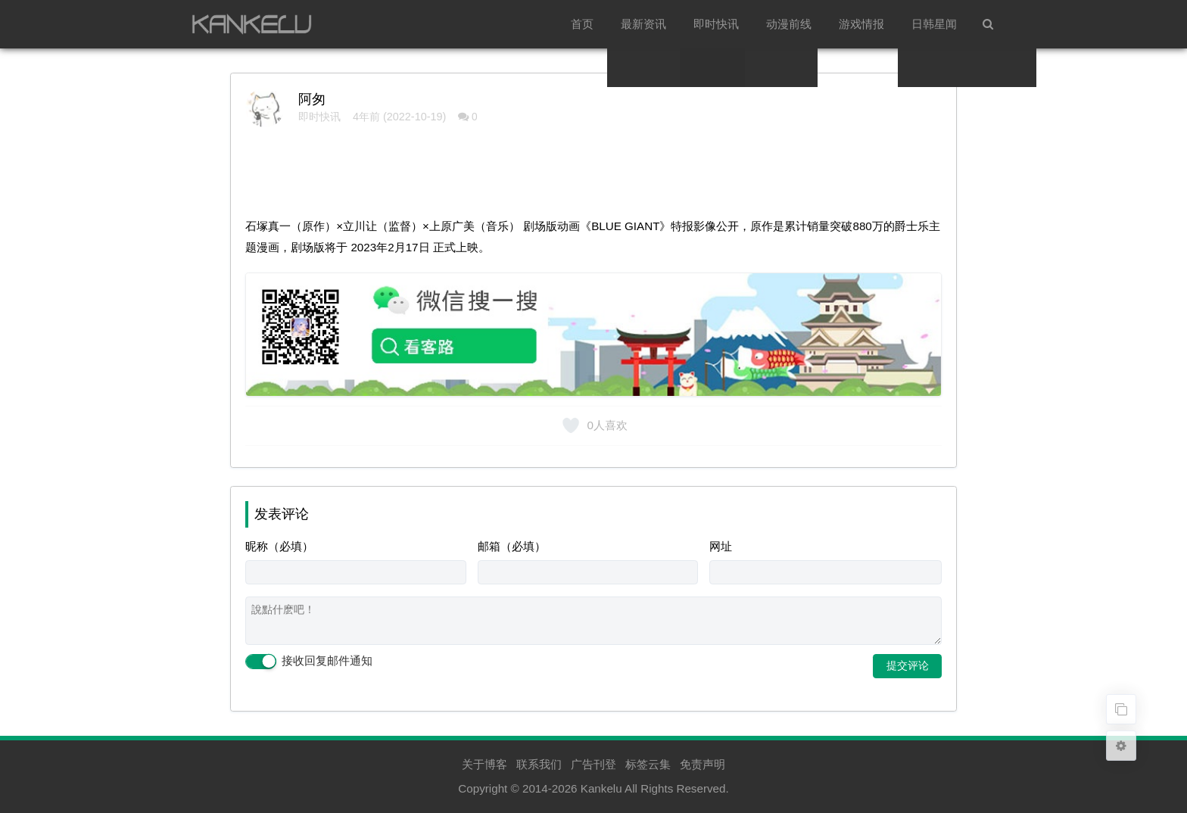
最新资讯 (643, 23)
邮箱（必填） (512, 546)
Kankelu (601, 788)
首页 (582, 23)
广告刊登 (593, 764)
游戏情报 (861, 23)
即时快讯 (716, 23)
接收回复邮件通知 (308, 661)
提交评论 (907, 665)
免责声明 (702, 764)
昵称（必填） (279, 546)
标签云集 (648, 764)
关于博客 (484, 764)
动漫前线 (789, 23)
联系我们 (539, 764)
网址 (720, 546)
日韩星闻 (934, 23)
